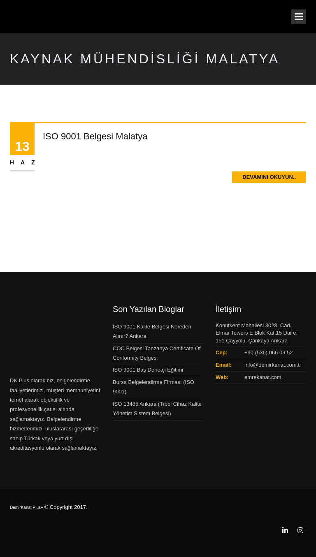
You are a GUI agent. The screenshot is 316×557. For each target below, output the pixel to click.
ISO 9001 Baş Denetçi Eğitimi (148, 370)
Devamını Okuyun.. (269, 177)
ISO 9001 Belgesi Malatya (95, 136)
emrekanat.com (262, 377)
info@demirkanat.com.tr (272, 365)
